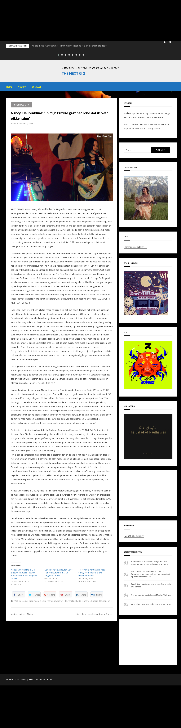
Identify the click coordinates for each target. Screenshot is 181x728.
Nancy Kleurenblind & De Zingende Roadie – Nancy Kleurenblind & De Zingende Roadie (24, 574)
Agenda (22, 87)
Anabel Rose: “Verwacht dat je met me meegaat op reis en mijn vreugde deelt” (69, 45)
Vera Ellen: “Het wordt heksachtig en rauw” (151, 604)
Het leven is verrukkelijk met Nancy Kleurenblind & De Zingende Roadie (91, 572)
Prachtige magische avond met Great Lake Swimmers (151, 585)
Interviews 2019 (21, 105)
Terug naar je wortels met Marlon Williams (151, 595)
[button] (164, 42)
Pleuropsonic (105, 600)
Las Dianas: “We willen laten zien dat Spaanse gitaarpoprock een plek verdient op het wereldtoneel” (150, 574)
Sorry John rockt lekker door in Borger (94, 613)
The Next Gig (73, 73)
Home (9, 87)
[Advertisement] (88, 20)
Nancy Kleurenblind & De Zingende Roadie (77, 600)
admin (13, 123)
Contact (36, 87)
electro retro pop (48, 600)
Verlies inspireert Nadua (22, 613)
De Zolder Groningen (29, 600)
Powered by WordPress (16, 680)
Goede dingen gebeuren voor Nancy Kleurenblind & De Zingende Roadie (58, 572)
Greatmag (39, 680)
